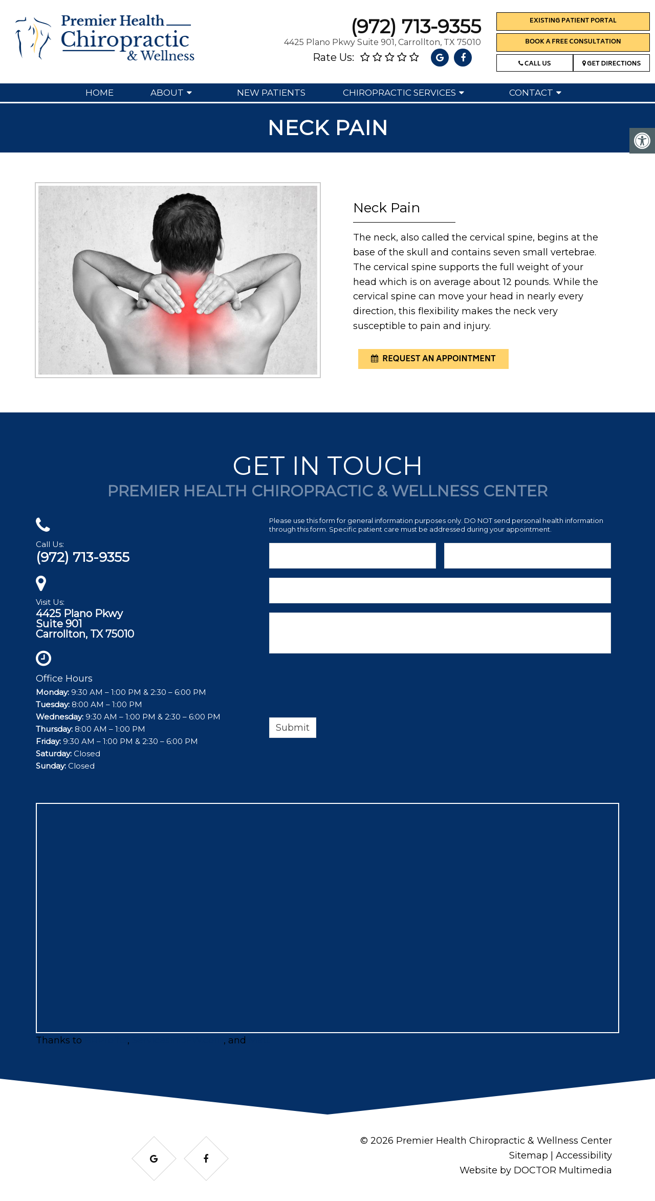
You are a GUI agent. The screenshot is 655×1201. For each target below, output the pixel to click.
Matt (259, 1040)
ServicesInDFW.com (178, 1040)
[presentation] (347, 687)
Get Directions (611, 64)
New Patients (271, 93)
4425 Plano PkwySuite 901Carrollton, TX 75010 (85, 623)
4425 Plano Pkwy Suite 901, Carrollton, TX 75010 (382, 42)
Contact (531, 93)
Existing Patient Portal (573, 21)
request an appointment (433, 359)
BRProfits (105, 1040)
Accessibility (584, 1155)
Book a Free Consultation (573, 42)
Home (99, 93)
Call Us (534, 64)
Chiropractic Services (399, 93)
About (167, 93)
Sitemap (528, 1155)
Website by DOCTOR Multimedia (536, 1170)
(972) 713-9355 (416, 26)
